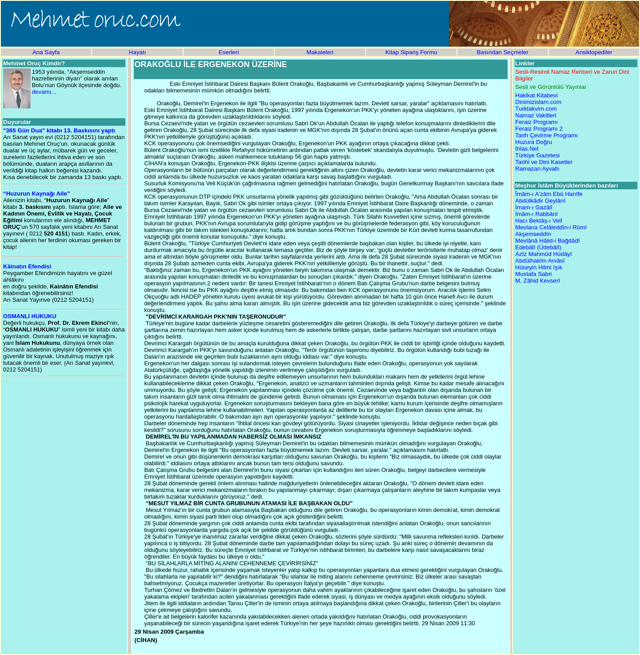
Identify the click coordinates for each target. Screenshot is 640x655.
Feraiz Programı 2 (539, 128)
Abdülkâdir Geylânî (540, 200)
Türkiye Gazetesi (537, 155)
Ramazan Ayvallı (537, 168)
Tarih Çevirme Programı (546, 135)
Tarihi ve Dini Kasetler (543, 162)
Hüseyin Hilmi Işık (538, 267)
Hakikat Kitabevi (536, 95)
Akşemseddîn (533, 234)
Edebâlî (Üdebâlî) (538, 247)
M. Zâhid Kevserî (537, 280)
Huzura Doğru (533, 142)
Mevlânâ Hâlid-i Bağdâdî (547, 240)
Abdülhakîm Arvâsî (539, 260)
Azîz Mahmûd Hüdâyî (543, 254)
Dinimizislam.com (538, 102)
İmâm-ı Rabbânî (536, 214)
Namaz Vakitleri (535, 115)
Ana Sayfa (46, 52)
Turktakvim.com (536, 108)
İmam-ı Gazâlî (533, 207)
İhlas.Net (527, 148)
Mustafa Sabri (533, 274)
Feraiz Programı (536, 122)
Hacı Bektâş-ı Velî (538, 220)
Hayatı (137, 52)
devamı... (44, 91)
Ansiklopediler (594, 52)
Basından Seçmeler (502, 52)
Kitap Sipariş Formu (411, 52)
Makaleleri (320, 52)
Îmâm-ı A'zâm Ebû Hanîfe (548, 194)
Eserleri (229, 52)
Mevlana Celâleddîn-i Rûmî (551, 227)
